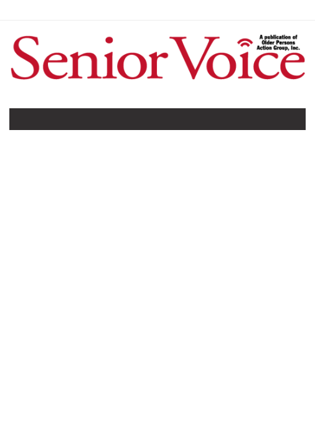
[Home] (157, 81)
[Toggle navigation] (27, 122)
